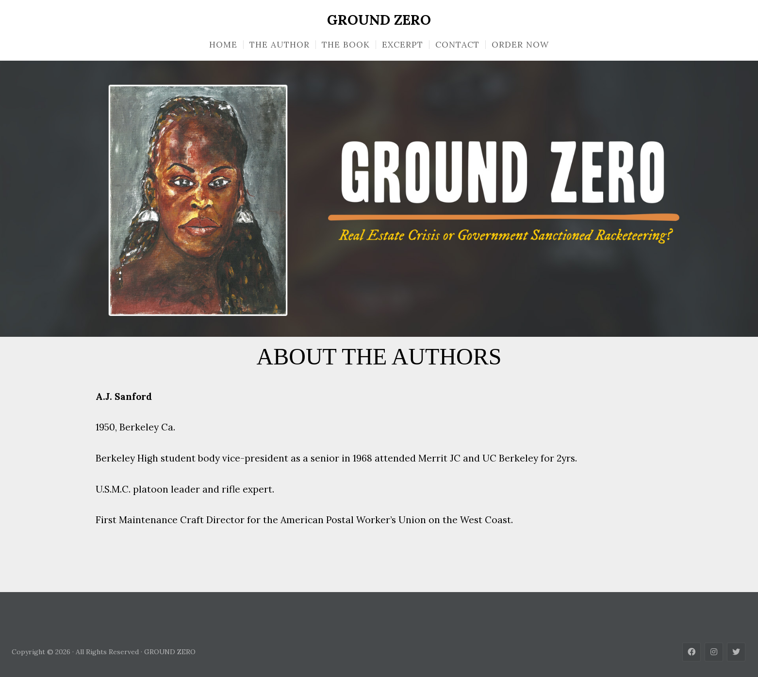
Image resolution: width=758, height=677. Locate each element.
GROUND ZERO (379, 20)
